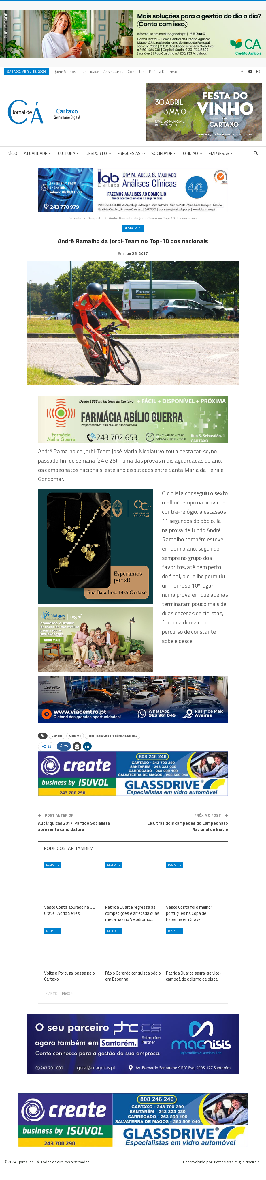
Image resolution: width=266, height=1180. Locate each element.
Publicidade (89, 71)
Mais (154, 71)
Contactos (136, 71)
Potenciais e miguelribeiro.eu (238, 1170)
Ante (51, 1002)
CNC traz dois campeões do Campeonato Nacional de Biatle (187, 835)
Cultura (66, 153)
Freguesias (129, 153)
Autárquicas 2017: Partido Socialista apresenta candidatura (74, 835)
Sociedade (161, 153)
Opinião (190, 153)
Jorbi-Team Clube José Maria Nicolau (112, 745)
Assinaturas (113, 71)
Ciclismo (75, 745)
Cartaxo (57, 745)
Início (12, 153)
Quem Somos (64, 71)
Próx (67, 1002)
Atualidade (35, 153)
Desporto (96, 153)
